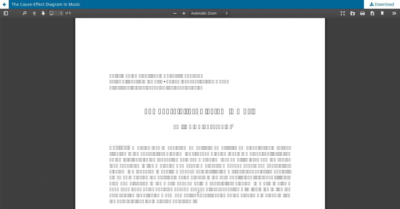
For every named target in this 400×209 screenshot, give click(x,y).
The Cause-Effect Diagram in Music (46, 4)
